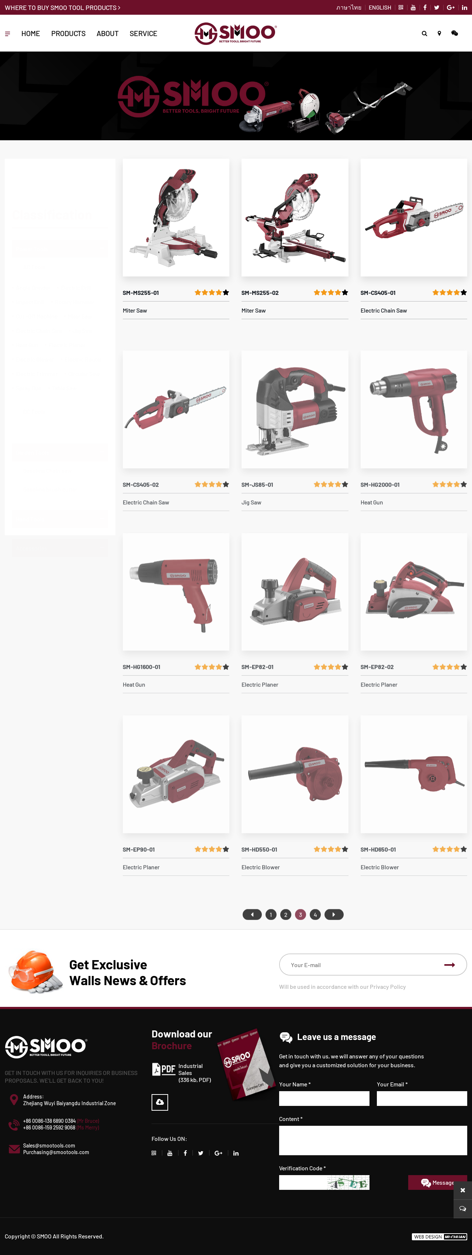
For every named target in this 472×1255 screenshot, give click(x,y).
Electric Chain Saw (39, 295)
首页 (252, 931)
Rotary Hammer (74, 266)
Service (143, 33)
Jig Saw (83, 295)
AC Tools (34, 231)
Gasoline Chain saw (47, 459)
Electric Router (83, 323)
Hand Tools (30, 508)
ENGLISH (380, 7)
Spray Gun (29, 352)
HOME (30, 33)
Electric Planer (67, 309)
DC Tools (34, 376)
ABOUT (108, 33)
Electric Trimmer (37, 338)
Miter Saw (80, 280)
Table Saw (64, 352)
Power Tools (32, 213)
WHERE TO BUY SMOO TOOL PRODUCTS (62, 7)
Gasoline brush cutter (50, 478)
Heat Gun (27, 309)
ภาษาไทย (348, 7)
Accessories (31, 537)
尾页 (334, 931)
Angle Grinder (33, 251)
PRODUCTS (68, 33)
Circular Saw (84, 338)
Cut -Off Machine (37, 280)
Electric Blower (35, 323)
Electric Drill (76, 251)
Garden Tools (32, 441)
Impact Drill (30, 266)
